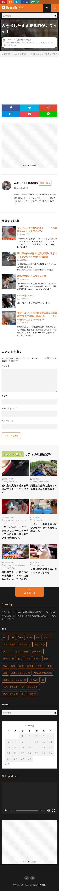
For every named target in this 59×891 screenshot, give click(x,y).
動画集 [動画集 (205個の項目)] (30, 665)
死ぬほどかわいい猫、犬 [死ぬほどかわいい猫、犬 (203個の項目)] (14, 680)
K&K (17, 42)
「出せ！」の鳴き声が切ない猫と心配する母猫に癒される (43, 528)
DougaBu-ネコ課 (37, 885)
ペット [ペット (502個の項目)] (37, 658)
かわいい (30, 42)
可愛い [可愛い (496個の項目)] (40, 665)
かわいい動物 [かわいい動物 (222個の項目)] (21, 651)
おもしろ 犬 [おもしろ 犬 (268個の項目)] (25, 644)
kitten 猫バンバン (26, 295)
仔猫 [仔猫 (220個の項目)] (46, 658)
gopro (35, 481)
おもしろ (19, 520)
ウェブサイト (8, 421)
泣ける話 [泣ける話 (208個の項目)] (34, 680)
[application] (29, 798)
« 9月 (7, 764)
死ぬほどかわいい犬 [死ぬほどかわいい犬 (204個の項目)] (20, 672)
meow (47, 481)
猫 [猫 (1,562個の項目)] (23, 687)
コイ (48, 42)
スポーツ (35, 2)
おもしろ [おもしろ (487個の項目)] (47, 637)
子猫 (10, 45)
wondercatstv (9, 520)
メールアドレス (9, 409)
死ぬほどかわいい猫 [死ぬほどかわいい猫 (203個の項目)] (43, 672)
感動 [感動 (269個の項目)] (5, 672)
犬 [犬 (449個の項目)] (43, 680)
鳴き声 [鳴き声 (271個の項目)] (33, 694)
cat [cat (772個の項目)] (4, 637)
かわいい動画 (25, 40)
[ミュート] (48, 810)
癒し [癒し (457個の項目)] (24, 694)
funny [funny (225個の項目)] (20, 637)
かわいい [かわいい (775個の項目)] (7, 651)
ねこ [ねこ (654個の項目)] (20, 658)
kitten (23, 42)
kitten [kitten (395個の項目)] (29, 637)
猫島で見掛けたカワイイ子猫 (31, 276)
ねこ (37, 42)
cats (7, 42)
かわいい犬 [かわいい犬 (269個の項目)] (37, 651)
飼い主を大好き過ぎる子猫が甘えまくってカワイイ (15, 489)
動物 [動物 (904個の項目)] (13, 665)
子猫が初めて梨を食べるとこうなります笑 (43, 571)
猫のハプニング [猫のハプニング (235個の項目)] (10, 694)
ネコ (10, 2)
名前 (4, 396)
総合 (3, 2)
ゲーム (25, 2)
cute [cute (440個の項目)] (12, 637)
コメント (6, 366)
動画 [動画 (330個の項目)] (21, 665)
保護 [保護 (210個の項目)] (5, 665)
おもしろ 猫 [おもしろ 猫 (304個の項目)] (39, 644)
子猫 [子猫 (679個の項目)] (50, 665)
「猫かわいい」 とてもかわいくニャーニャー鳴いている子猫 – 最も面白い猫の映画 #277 (15, 532)
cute (12, 42)
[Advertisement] (29, 143)
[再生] (5, 810)
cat (34, 520)
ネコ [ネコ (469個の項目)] (28, 658)
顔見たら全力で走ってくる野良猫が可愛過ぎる (43, 487)
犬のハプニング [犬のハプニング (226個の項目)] (10, 687)
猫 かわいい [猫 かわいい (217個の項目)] (33, 687)
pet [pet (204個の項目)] (37, 637)
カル (42, 42)
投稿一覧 (44, 183)
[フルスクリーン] (53, 810)
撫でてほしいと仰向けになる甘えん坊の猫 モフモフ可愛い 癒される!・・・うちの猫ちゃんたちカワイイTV (37, 316)
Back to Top (29, 593)
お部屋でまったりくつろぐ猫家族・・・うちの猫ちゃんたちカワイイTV (15, 575)
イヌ (17, 2)
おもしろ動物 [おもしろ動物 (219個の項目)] (9, 644)
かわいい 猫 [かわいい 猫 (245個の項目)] (8, 658)
